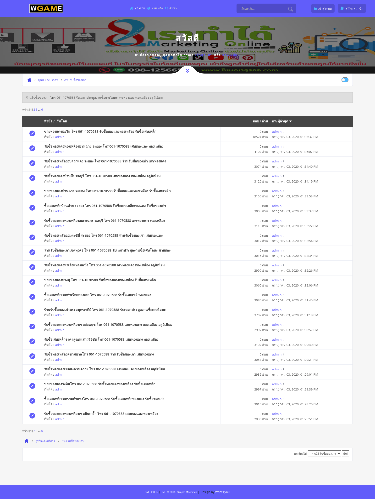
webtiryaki (222, 492)
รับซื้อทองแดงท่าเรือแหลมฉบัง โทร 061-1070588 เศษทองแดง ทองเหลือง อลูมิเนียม (104, 265)
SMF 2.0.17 (151, 492)
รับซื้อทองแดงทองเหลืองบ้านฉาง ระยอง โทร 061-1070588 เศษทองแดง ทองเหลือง (103, 146)
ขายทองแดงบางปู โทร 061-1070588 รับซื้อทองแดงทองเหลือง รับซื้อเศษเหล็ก (100, 280)
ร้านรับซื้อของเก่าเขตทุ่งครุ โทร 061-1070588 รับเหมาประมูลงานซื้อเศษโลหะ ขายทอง (107, 250)
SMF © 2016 (168, 492)
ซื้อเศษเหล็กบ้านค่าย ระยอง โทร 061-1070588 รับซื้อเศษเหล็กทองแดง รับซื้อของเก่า (105, 205)
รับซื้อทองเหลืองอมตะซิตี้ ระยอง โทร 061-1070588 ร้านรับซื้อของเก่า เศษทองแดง (103, 235)
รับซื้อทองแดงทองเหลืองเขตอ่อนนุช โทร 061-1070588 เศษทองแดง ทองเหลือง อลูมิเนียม (108, 324)
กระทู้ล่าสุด (282, 121)
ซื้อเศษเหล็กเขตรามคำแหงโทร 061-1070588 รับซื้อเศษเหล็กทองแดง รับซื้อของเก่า (104, 398)
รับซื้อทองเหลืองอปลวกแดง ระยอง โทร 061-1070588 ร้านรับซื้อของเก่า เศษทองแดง (105, 161)
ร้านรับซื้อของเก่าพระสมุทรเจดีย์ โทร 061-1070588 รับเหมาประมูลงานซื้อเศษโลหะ (104, 309)
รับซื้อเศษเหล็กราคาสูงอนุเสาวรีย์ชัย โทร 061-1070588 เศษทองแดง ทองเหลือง (101, 339)
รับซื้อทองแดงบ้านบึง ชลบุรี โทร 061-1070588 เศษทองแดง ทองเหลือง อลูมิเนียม (102, 176)
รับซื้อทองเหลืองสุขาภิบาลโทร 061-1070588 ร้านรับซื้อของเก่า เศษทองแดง (99, 354)
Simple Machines (187, 492)
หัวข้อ (48, 121)
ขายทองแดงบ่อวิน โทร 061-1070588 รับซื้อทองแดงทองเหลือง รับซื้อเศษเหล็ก (100, 131)
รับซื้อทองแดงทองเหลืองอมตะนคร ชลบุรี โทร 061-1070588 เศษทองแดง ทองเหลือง (104, 220)
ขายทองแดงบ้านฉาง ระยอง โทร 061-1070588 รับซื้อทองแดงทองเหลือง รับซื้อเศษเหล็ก (107, 191)
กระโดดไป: (300, 453)
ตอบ (256, 121)
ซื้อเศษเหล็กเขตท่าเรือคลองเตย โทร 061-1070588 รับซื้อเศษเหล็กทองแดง (97, 295)
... (39, 109)
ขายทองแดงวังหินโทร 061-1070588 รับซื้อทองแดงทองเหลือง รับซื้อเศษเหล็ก (99, 384)
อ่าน (265, 121)
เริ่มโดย (61, 121)
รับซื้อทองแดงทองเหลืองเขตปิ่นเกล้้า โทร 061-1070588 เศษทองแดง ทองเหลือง (101, 413)
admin (59, 137)
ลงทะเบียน (231, 55)
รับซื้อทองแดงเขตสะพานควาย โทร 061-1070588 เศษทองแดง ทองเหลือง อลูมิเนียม (104, 369)
